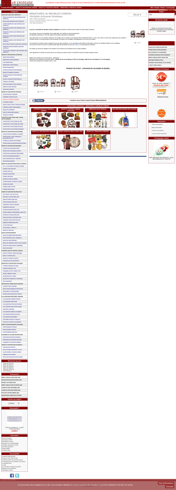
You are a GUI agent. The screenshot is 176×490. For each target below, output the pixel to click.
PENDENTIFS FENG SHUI (9, 207)
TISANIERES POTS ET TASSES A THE (11, 271)
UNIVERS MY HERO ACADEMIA (10, 179)
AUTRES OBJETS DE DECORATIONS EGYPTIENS (14, 143)
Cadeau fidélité (6, 448)
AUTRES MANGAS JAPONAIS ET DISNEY (12, 181)
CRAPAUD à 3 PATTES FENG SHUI (11, 196)
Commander (170, 8)
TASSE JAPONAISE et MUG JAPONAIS (12, 84)
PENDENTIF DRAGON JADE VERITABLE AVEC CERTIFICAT (13, 32)
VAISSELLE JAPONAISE (8, 81)
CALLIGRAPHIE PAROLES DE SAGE (11, 314)
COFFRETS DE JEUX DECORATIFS (11, 260)
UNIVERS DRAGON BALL (9, 189)
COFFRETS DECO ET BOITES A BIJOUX (44, 109)
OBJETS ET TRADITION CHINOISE (49, 7)
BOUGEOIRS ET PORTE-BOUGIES (11, 291)
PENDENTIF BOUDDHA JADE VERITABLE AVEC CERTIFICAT (14, 28)
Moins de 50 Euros (8, 368)
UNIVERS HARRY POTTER (9, 186)
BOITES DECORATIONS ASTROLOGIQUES (13, 357)
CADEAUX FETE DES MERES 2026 (11, 387)
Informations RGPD (7, 440)
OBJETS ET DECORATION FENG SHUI (12, 191)
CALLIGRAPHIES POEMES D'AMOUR (11, 299)
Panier (162, 8)
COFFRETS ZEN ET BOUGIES (10, 286)
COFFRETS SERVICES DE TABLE (10, 265)
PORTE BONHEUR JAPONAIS (10, 327)
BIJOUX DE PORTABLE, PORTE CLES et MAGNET (15, 243)
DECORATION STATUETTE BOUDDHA (11, 337)
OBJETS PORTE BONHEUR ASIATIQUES (12, 324)
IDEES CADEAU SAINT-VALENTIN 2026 (12, 385)
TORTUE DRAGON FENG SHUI (10, 202)
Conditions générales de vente (10, 445)
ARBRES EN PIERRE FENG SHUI (10, 222)
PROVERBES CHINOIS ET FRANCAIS (11, 319)
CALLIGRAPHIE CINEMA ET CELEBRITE (12, 311)
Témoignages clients (161, 138)
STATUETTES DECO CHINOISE (10, 94)
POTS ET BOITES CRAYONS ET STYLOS (12, 349)
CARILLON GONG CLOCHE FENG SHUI (12, 217)
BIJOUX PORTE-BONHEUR (9, 232)
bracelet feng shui (8, 230)
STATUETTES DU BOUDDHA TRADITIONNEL (13, 153)
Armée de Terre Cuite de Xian (10, 458)
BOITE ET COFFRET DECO (9, 255)
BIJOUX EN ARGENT (8, 248)
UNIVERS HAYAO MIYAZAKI (9, 168)
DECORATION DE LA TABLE (9, 276)
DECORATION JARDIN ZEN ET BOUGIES (12, 283)
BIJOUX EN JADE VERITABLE (10, 240)
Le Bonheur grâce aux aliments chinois (12, 460)
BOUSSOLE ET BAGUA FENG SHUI (11, 214)
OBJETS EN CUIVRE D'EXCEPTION (158, 47)
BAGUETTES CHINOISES (9, 109)
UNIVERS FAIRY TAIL (8, 171)
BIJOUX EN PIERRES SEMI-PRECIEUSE (12, 235)
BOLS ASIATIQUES (7, 281)
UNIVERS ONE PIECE (8, 176)
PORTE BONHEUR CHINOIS (9, 329)
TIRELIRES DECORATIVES (9, 347)
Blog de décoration (157, 127)
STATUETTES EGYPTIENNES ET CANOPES (13, 134)
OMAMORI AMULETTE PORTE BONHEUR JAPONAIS (12, 75)
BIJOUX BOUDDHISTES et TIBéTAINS (12, 158)
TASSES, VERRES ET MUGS (9, 273)
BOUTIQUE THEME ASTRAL (156, 60)
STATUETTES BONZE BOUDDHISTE (11, 156)
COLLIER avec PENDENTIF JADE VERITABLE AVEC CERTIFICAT (15, 51)
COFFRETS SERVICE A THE (9, 268)
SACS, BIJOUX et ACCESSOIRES (157, 52)
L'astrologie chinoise (7, 470)
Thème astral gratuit (157, 124)
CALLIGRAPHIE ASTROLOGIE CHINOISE (12, 304)
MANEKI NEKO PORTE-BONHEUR (11, 59)
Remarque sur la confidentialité (10, 443)
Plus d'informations (166, 483)
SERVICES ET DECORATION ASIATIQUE (12, 263)
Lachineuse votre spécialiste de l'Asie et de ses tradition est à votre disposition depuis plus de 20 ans (85, 2)
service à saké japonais (9, 86)
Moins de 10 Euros (8, 363)
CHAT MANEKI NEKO (8, 62)
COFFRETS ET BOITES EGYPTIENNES (12, 140)
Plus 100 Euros (7, 370)
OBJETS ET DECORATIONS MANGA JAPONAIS (14, 163)
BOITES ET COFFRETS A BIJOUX (10, 258)
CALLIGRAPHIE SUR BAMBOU (10, 316)
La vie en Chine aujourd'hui (159, 133)
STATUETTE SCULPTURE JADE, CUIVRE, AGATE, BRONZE (12, 118)
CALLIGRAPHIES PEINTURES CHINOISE (12, 296)
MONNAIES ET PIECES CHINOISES (11, 204)
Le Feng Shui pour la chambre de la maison (13, 461)
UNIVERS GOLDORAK (8, 184)
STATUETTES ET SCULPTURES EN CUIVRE (13, 124)
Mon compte (155, 8)
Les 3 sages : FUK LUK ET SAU (10, 194)
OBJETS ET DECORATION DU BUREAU (12, 344)
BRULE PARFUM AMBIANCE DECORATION (13, 288)
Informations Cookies (7, 441)
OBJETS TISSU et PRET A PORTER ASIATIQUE (14, 104)
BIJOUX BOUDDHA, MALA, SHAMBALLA (12, 237)
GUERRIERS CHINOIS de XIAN (10, 96)
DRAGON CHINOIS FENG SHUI (10, 199)
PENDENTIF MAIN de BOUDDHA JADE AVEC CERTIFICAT (13, 47)
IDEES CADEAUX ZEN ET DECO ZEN (71, 131)
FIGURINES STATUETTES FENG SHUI (11, 220)
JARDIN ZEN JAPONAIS (8, 89)
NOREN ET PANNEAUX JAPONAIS (11, 72)
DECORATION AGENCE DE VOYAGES (125, 109)
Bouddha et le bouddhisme (9, 468)
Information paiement (7, 446)
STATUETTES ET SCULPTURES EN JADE (12, 121)
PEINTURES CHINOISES (8, 309)
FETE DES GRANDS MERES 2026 (10, 392)
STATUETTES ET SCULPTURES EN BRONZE (13, 129)
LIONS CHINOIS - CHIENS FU (9, 227)
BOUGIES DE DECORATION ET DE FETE (12, 294)
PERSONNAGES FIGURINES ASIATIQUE (12, 339)
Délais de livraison (7, 438)
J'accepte (169, 487)
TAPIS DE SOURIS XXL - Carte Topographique (14, 428)
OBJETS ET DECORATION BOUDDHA (11, 145)
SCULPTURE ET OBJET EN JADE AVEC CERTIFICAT (15, 44)
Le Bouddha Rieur (7, 463)
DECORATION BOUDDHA (9, 161)
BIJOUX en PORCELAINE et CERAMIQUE (13, 245)
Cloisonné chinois (8, 102)
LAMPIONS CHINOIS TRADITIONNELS (12, 107)
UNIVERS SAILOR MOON (9, 173)
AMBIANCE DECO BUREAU (97, 109)
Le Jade (4, 465)
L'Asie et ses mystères (158, 130)
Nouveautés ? (14, 408)
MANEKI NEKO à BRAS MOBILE (10, 64)
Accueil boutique (7, 7)
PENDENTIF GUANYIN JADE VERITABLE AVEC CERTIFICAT (14, 36)
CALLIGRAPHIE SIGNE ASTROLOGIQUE (12, 306)
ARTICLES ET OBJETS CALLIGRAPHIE (12, 322)
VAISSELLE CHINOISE (8, 114)
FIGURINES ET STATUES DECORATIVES (12, 334)
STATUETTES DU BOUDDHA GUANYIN (12, 150)
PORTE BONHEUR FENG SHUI (10, 332)
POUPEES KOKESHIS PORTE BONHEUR (12, 69)
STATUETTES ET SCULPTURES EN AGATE (13, 126)
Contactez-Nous (6, 450)
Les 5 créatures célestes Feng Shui (11, 466)
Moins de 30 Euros (8, 366)
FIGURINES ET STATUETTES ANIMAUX (12, 342)
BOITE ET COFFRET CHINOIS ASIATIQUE (70, 109)
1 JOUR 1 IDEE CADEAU (155, 65)
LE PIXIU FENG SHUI (8, 225)
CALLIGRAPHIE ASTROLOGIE (10, 301)
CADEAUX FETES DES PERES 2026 (11, 390)
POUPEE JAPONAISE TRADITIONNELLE (12, 79)
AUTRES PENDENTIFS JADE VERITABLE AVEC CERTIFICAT (14, 24)
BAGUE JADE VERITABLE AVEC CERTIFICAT (13, 21)
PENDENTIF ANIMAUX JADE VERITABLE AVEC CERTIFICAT (14, 41)
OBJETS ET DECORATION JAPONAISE (12, 54)
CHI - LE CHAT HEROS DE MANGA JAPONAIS (13, 166)
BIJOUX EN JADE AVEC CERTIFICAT (11, 14)
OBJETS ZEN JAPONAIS (8, 57)
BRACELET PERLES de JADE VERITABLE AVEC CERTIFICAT (14, 18)
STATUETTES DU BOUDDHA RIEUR (11, 148)
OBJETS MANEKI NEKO (8, 67)
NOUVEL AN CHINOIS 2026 (9, 382)
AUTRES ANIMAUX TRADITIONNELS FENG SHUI (14, 212)
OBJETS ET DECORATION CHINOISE (26, 7)
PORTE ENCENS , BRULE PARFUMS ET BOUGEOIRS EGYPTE (12, 137)
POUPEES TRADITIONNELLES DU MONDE (160, 62)
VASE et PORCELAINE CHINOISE (11, 112)
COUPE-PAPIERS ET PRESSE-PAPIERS (12, 352)
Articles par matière (14, 399)
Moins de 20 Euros (8, 365)
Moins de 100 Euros (8, 369)
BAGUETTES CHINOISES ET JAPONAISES (13, 278)
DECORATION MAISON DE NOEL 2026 (12, 380)
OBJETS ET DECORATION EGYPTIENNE (12, 131)
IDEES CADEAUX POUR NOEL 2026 (11, 377)
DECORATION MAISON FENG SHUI (11, 209)
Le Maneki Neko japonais (8, 456)
